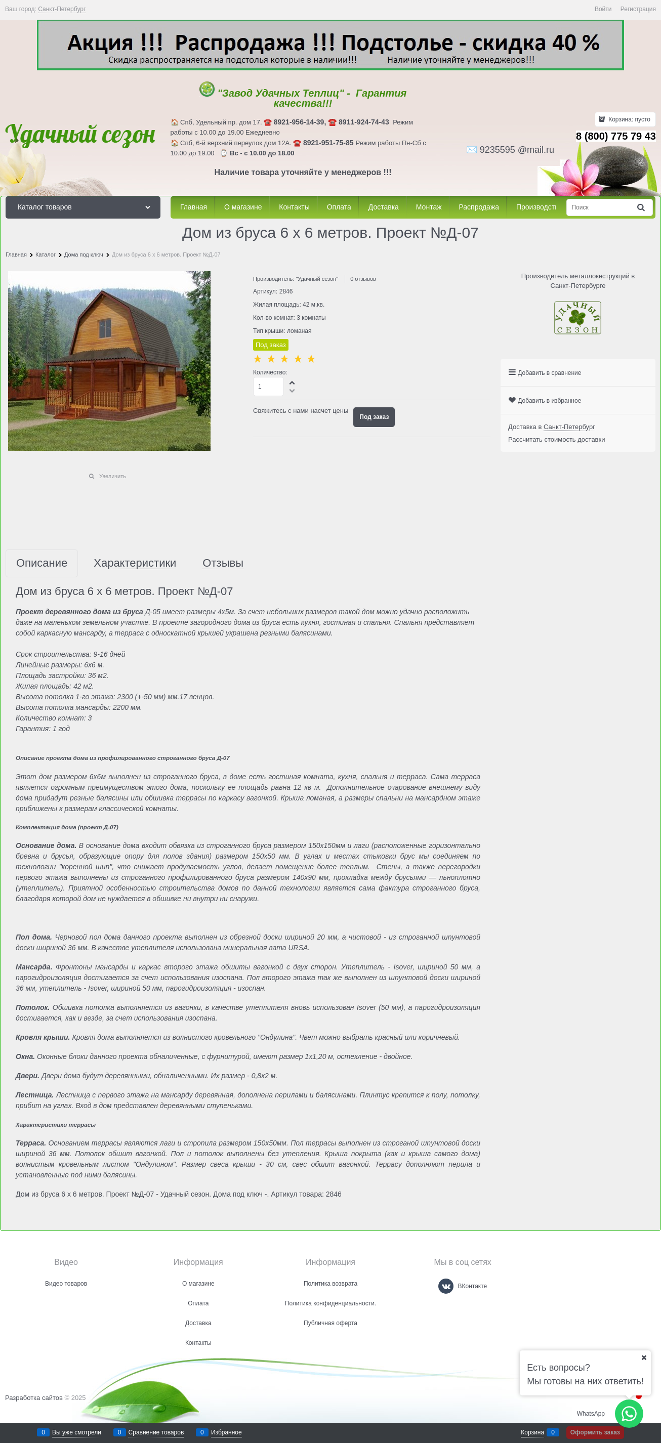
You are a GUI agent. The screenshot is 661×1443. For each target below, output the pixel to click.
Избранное (226, 1432)
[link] (62, 9)
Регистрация (638, 9)
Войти (603, 9)
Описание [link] (41, 563)
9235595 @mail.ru (517, 150)
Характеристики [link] (135, 563)
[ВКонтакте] (445, 1286)
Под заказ (374, 416)
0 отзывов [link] (363, 279)
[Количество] (268, 386)
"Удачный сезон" (317, 279)
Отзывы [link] (222, 563)
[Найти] (642, 207)
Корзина (532, 1432)
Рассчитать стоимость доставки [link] (556, 439)
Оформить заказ (595, 1432)
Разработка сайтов (34, 1398)
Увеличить (112, 476)
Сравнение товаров (156, 1432)
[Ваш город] (644, 1357)
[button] (292, 382)
